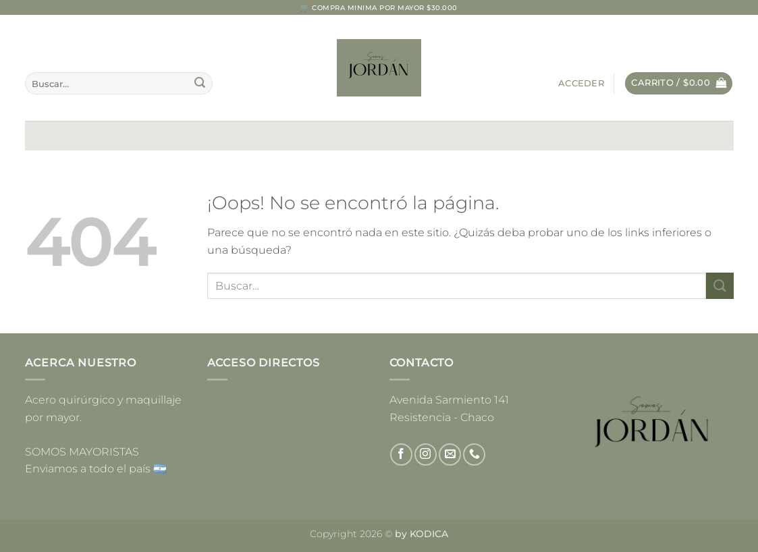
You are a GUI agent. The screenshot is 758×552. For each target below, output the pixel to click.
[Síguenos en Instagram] (425, 454)
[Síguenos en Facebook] (401, 454)
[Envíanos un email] (450, 454)
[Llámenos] (474, 454)
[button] (581, 84)
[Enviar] (199, 83)
